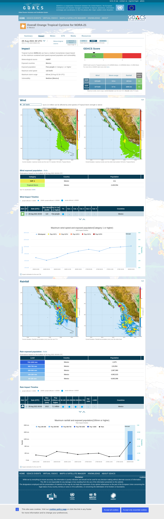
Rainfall (129, 75)
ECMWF (103, 41)
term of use (114, 1)
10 (26, 214)
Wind (97, 75)
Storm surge (113, 75)
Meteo (52, 36)
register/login (133, 1)
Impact (41, 36)
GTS (63, 36)
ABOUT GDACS (108, 474)
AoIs (46, 171)
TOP (142, 100)
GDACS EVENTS (34, 18)
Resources (86, 36)
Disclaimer (79, 477)
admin (142, 1)
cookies (143, 477)
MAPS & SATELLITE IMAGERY (73, 18)
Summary (28, 36)
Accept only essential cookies (135, 510)
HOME (22, 18)
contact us (123, 1)
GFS (83, 41)
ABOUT (105, 18)
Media (73, 36)
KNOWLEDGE (94, 18)
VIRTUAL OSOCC (50, 18)
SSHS (33, 189)
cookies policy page (58, 509)
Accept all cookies (111, 510)
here (108, 67)
